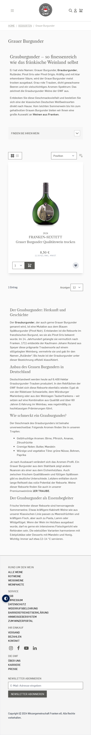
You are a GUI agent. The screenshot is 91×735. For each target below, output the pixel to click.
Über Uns (14, 660)
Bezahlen (14, 636)
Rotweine (14, 576)
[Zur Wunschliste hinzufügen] (76, 265)
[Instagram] (11, 648)
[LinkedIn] (35, 648)
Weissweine (16, 580)
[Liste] (17, 156)
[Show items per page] (77, 287)
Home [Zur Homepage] (11, 25)
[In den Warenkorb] (30, 265)
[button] (6, 598)
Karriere (14, 664)
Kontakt (14, 640)
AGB (10, 596)
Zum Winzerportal (20, 621)
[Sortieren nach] (64, 155)
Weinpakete (16, 584)
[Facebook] (18, 648)
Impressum (15, 600)
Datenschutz (17, 604)
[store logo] (45, 10)
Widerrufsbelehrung (23, 608)
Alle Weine (15, 572)
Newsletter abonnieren (24, 678)
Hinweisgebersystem (22, 616)
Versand (14, 632)
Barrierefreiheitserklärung (28, 612)
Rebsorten (25, 25)
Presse (13, 669)
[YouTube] (26, 648)
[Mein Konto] (75, 10)
